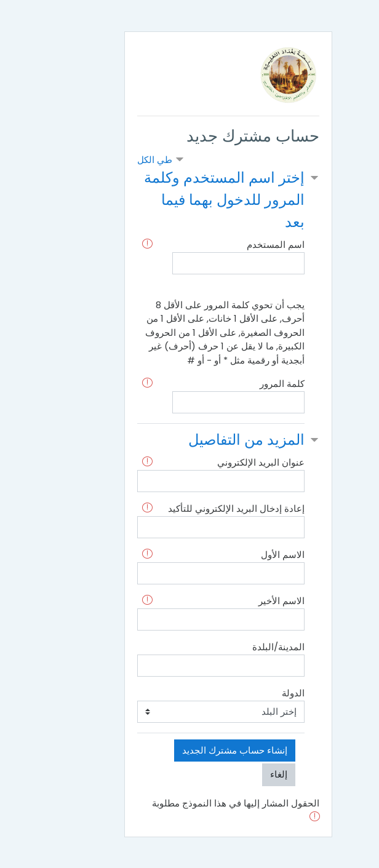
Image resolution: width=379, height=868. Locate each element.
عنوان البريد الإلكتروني (222, 462)
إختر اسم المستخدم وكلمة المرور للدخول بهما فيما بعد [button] (185, 199)
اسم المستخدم (237, 244)
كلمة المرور (243, 383)
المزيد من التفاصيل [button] (208, 439)
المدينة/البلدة (239, 646)
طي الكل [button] (116, 159)
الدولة (254, 693)
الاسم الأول (244, 554)
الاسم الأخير (243, 600)
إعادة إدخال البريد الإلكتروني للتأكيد (197, 508)
